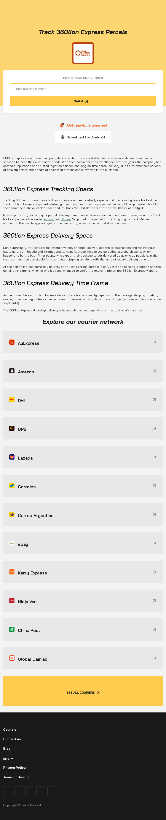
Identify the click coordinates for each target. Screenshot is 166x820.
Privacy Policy (14, 767)
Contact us (12, 739)
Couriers (9, 729)
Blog (6, 748)
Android (49, 219)
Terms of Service (16, 777)
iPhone (66, 219)
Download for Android (86, 137)
